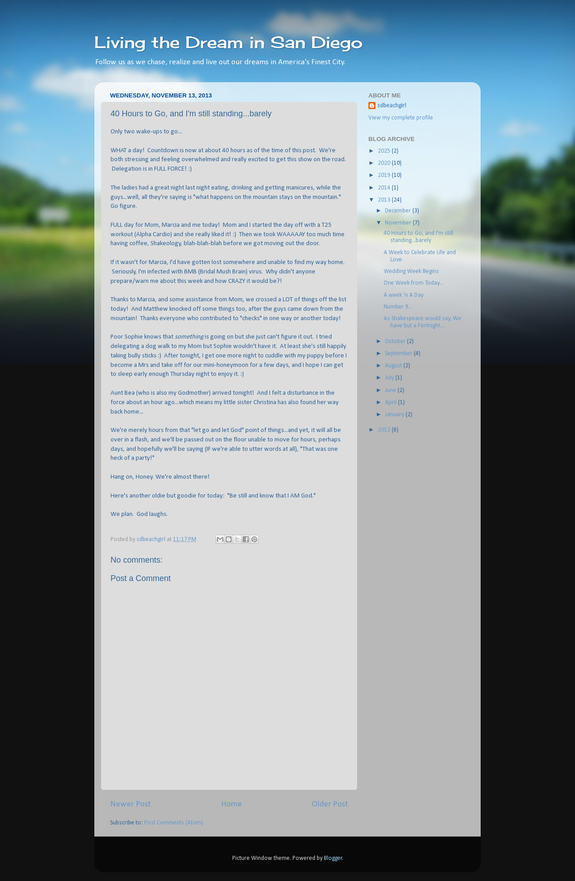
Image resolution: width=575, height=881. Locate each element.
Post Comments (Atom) (173, 823)
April (391, 402)
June (391, 390)
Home (231, 804)
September (399, 354)
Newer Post (130, 804)
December (398, 211)
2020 (385, 163)
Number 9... (398, 307)
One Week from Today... (413, 283)
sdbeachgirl (391, 106)
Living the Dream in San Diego (228, 42)
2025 (385, 151)
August (394, 366)
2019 (385, 175)
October (396, 341)
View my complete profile (400, 118)
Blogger (333, 858)
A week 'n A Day (404, 295)
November (399, 223)
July (390, 378)
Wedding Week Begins (411, 271)
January (395, 415)
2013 (385, 200)
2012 (385, 430)
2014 (385, 188)
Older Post (330, 804)
